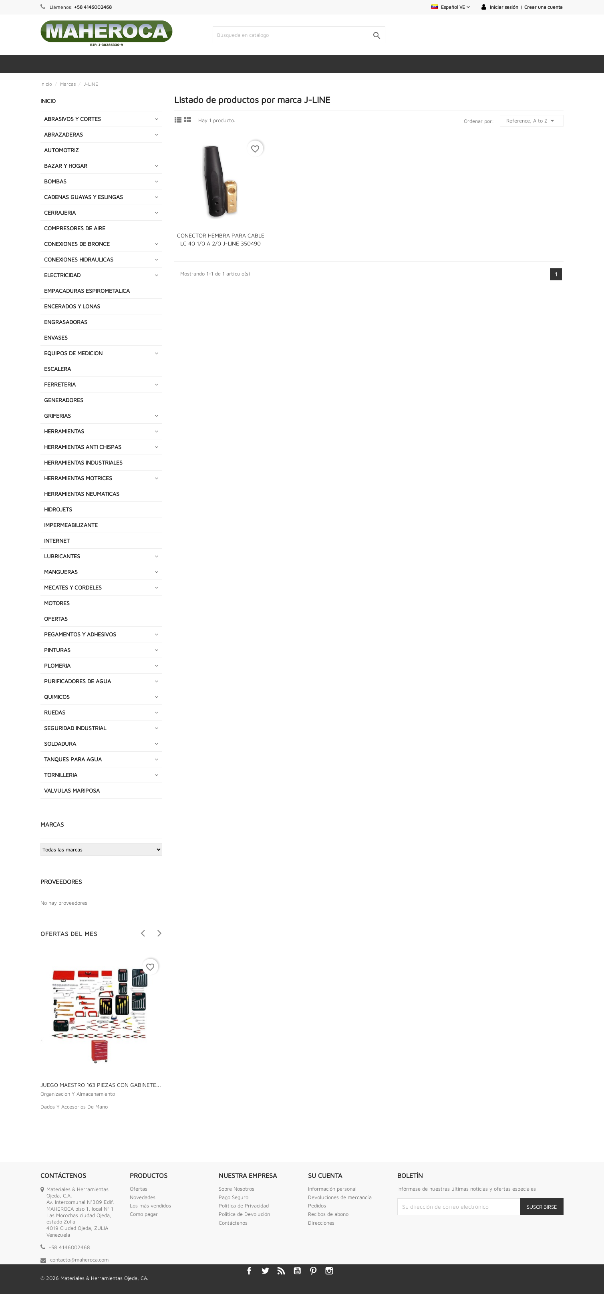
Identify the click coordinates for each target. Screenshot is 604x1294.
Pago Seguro (233, 1197)
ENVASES (56, 337)
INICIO (48, 100)
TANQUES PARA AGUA (73, 759)
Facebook (249, 1271)
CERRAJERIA (60, 212)
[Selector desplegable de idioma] (450, 7)
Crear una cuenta (543, 7)
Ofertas (138, 1188)
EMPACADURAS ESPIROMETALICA (87, 290)
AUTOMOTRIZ (61, 150)
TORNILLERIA (60, 774)
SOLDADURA (60, 743)
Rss (281, 1271)
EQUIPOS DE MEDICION (73, 353)
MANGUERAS (61, 571)
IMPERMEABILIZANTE (71, 524)
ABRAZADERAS (63, 134)
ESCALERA (57, 368)
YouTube (297, 1271)
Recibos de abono (328, 1214)
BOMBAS (55, 181)
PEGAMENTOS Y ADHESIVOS (80, 634)
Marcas (52, 824)
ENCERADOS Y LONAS (72, 306)
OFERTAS (56, 618)
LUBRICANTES (62, 556)
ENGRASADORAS (65, 321)
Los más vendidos (150, 1205)
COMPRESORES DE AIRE (74, 228)
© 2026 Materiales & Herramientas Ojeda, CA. (94, 1278)
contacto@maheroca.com (79, 1259)
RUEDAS (54, 712)
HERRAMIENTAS (64, 431)
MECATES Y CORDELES (73, 587)
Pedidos (317, 1205)
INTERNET (57, 540)
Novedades (142, 1197)
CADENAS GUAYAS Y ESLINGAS (83, 196)
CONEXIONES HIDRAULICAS (78, 259)
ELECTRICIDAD (62, 275)
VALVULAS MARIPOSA (72, 790)
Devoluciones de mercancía (340, 1197)
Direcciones (321, 1223)
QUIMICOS (57, 696)
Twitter (265, 1271)
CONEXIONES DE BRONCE (77, 243)
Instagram (329, 1271)
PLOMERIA (57, 665)
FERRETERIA (60, 384)
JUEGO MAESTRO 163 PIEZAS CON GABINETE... (100, 1084)
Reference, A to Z (531, 120)
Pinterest (313, 1271)
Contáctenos (233, 1223)
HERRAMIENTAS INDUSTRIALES (83, 462)
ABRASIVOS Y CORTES (72, 118)
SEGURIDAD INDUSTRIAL (75, 727)
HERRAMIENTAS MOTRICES (78, 478)
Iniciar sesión (504, 7)
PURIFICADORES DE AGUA (77, 681)
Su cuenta (325, 1175)
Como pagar (144, 1214)
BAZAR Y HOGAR (65, 165)
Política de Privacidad (244, 1205)
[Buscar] (299, 34)
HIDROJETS (58, 509)
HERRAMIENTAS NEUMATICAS (81, 493)
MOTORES (57, 603)
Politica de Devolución (244, 1214)
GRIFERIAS (57, 415)
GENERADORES (63, 399)
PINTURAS (57, 649)
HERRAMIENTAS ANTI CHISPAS (82, 446)
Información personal (332, 1188)
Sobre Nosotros (236, 1188)
